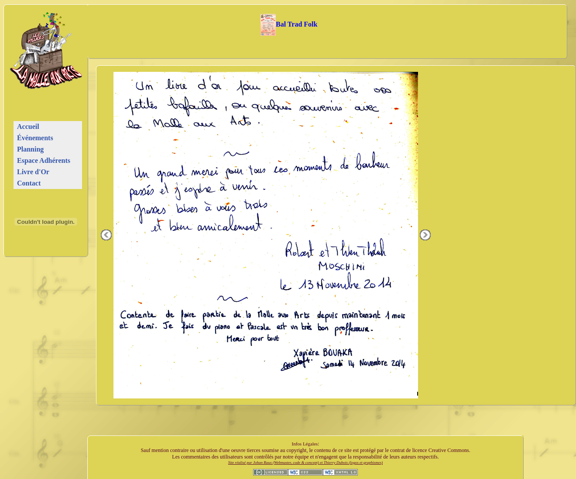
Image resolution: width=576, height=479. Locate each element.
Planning (30, 149)
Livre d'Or (33, 171)
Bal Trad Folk (289, 24)
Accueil (28, 126)
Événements (35, 138)
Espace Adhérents (43, 160)
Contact (29, 183)
